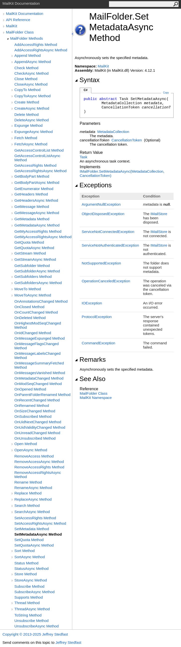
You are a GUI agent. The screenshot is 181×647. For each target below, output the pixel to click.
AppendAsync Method (32, 62)
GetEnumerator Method (33, 189)
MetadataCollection (113, 131)
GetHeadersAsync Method (36, 200)
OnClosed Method (29, 307)
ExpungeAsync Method (33, 131)
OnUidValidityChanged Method (39, 427)
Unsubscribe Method (31, 620)
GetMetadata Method (31, 219)
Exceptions (93, 185)
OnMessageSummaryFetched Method (39, 365)
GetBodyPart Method (31, 176)
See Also (90, 379)
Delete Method (26, 114)
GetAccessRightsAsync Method (40, 171)
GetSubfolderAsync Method (37, 271)
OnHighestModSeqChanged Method (37, 325)
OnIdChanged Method (32, 333)
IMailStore (158, 214)
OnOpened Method (30, 389)
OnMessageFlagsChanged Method (36, 346)
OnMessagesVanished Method (39, 373)
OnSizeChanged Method (34, 411)
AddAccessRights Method (35, 44)
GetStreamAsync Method (35, 259)
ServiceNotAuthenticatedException (110, 245)
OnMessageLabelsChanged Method (37, 355)
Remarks (90, 359)
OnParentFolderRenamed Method (42, 394)
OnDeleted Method (30, 318)
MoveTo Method (27, 289)
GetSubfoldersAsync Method (38, 283)
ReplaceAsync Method (33, 499)
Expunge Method (28, 125)
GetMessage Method (31, 206)
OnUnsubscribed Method (35, 438)
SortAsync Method (29, 557)
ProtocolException (97, 317)
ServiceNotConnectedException (108, 231)
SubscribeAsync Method (34, 592)
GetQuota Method (29, 242)
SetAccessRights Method (35, 518)
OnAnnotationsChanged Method (41, 301)
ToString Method (27, 615)
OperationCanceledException (106, 281)
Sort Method (24, 551)
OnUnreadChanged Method (37, 433)
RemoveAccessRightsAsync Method (37, 474)
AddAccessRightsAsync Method (40, 50)
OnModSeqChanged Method (38, 384)
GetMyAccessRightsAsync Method (43, 237)
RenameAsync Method (33, 487)
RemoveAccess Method (34, 456)
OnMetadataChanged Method (39, 378)
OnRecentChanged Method (37, 400)
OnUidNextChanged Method (37, 422)
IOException (92, 303)
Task (83, 157)
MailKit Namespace (96, 397)
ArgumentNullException (101, 204)
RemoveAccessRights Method (39, 467)
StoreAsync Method (30, 580)
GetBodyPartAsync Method (36, 182)
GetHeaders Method (31, 194)
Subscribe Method (29, 586)
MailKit (11, 26)
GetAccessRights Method (35, 165)
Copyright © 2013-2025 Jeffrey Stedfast (35, 634)
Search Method (27, 505)
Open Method (25, 444)
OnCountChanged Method (36, 312)
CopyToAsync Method (32, 96)
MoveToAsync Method (32, 295)
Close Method (25, 79)
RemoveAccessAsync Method (39, 461)
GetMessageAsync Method (36, 213)
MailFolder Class (20, 32)
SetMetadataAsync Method (38, 534)
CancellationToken (126, 140)
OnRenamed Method (31, 405)
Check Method (26, 68)
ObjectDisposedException (103, 214)
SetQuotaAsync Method (34, 545)
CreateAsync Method (31, 108)
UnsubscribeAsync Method (36, 626)
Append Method (27, 55)
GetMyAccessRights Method (37, 231)
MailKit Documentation (24, 13)
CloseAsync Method (30, 84)
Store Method (25, 574)
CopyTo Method (27, 90)
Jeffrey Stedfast (68, 642)
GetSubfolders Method (33, 276)
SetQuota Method (29, 540)
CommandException (98, 343)
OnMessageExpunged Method (39, 338)
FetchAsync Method (30, 144)
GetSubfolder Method (32, 265)
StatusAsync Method (31, 568)
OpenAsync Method (30, 450)
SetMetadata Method (31, 529)
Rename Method (28, 482)
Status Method (26, 563)
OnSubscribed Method (32, 416)
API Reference (18, 20)
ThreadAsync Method (32, 609)
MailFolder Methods (26, 38)
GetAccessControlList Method (39, 150)
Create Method (26, 102)
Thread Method (27, 603)
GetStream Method (30, 253)
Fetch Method (25, 138)
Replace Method (27, 493)
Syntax (87, 80)
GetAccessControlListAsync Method (37, 158)
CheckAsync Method (31, 73)
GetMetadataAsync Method (37, 225)
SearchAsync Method (32, 512)
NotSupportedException (101, 263)
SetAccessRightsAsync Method (40, 523)
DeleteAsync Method (31, 120)
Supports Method (28, 597)
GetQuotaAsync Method (34, 248)
